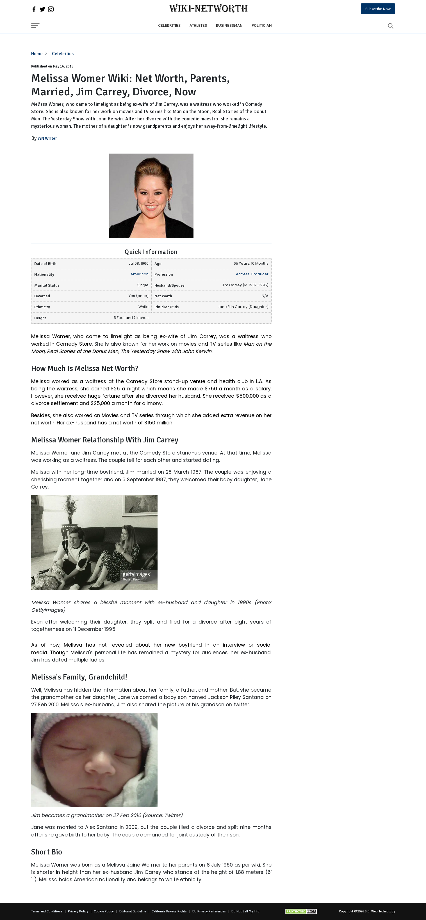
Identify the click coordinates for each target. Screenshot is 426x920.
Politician (262, 25)
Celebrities (169, 25)
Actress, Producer (252, 274)
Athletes (198, 25)
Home (37, 54)
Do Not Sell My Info (245, 911)
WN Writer (47, 138)
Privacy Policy (78, 911)
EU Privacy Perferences (209, 911)
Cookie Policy (104, 911)
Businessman (229, 25)
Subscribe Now (378, 8)
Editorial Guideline (132, 911)
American (140, 274)
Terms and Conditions (46, 911)
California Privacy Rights (169, 911)
